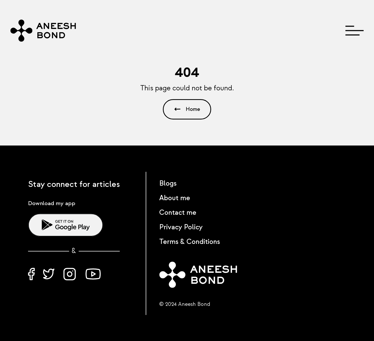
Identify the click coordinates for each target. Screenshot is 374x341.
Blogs (168, 183)
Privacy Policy (181, 227)
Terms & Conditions (189, 242)
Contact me (177, 213)
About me (174, 198)
